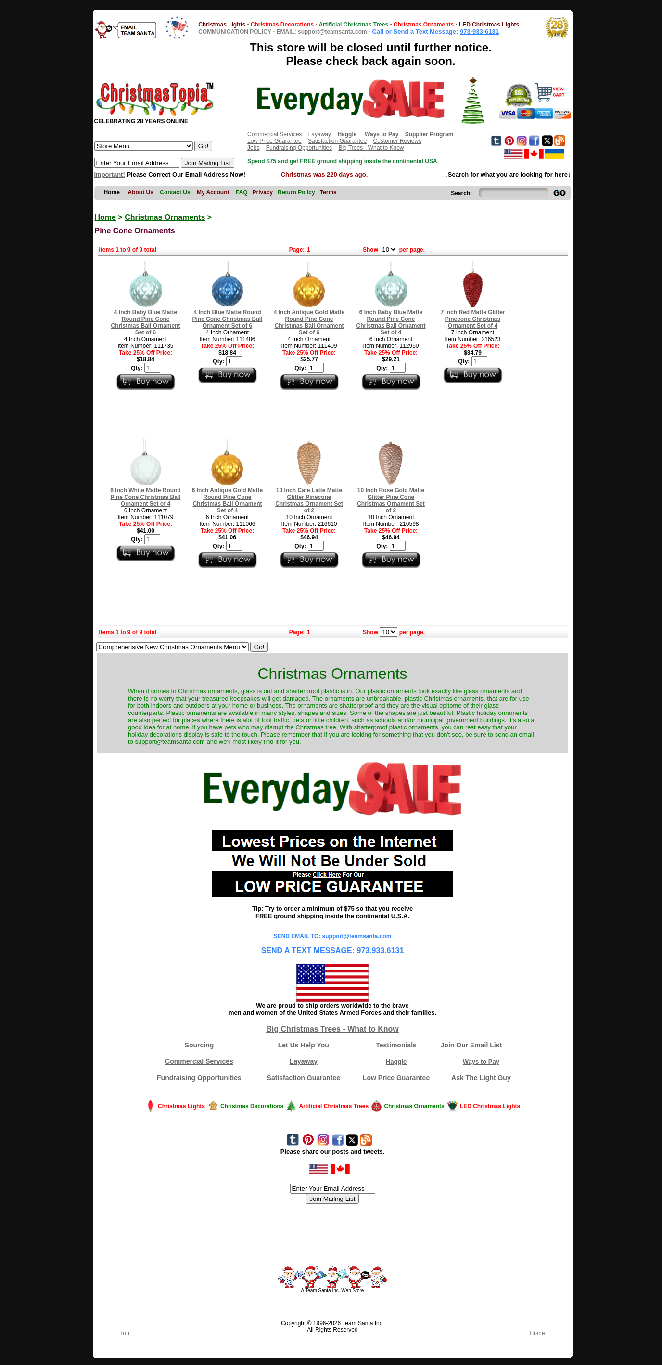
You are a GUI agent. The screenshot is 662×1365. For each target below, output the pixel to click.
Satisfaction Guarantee (337, 141)
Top (124, 1333)
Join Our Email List (471, 1045)
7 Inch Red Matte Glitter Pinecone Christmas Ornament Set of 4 (472, 319)
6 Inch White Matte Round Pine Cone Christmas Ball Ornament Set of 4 (145, 497)
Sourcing (199, 1045)
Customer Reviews (397, 141)
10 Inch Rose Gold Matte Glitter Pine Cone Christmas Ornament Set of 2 (391, 500)
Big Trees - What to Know (371, 147)
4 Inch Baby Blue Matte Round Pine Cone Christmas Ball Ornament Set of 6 (145, 322)
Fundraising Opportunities (299, 147)
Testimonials (396, 1045)
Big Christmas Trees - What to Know (332, 1029)
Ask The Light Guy (481, 1078)
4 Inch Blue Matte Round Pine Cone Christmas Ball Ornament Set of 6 (227, 319)
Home (105, 217)
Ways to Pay (481, 1061)
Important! (109, 174)
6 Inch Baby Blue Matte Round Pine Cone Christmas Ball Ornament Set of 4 (390, 322)
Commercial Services (274, 134)
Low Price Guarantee (274, 141)
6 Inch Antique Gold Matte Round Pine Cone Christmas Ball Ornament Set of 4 (227, 500)
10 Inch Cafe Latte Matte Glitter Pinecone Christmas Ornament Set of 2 (309, 500)
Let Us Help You (303, 1045)
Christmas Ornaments (165, 217)
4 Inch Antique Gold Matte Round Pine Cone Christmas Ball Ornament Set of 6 (309, 322)
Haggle (396, 1061)
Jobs (253, 147)
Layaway (319, 134)
